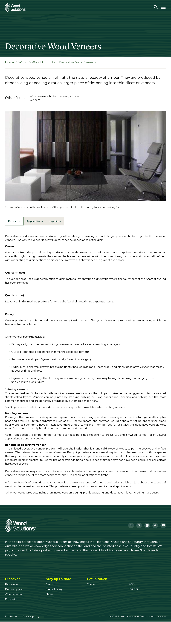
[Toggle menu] (163, 7)
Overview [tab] (14, 221)
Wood (22, 62)
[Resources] (11, 584)
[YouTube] (163, 526)
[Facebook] (155, 526)
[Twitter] (139, 526)
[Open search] (155, 7)
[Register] (133, 589)
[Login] (131, 584)
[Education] (11, 599)
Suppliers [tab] (56, 221)
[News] (49, 594)
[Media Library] (54, 589)
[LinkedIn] (131, 526)
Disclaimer (11, 616)
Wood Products (43, 62)
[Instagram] (147, 526)
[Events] (50, 584)
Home (9, 62)
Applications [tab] (36, 221)
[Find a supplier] (14, 589)
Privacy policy (31, 616)
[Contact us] (94, 584)
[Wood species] (13, 594)
